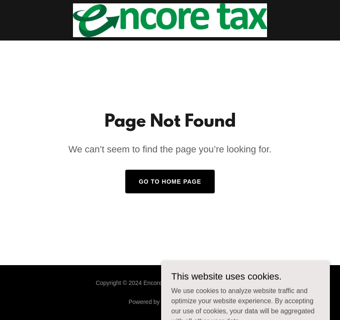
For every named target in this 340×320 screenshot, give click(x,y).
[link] (170, 20)
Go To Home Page (170, 181)
